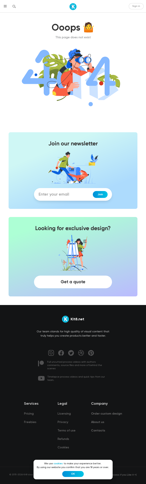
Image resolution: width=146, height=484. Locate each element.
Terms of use (66, 430)
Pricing (29, 413)
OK (73, 474)
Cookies (63, 447)
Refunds (63, 439)
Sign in (136, 6)
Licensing (64, 413)
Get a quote (73, 282)
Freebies (30, 422)
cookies (58, 463)
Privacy (63, 422)
